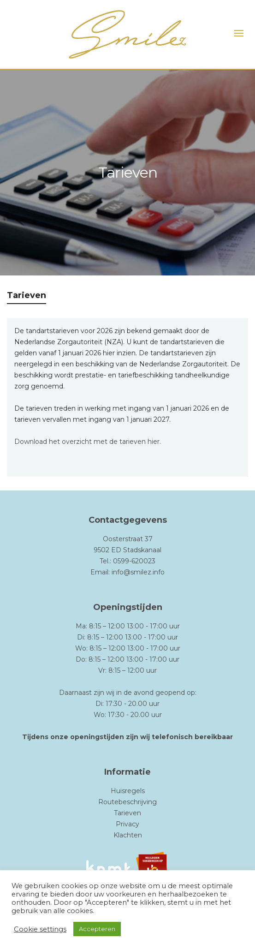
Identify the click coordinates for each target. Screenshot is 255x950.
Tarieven (127, 813)
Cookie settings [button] (40, 929)
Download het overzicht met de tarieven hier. (87, 441)
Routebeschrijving (127, 802)
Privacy (127, 824)
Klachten (127, 835)
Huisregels (128, 791)
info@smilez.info (138, 572)
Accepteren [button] (97, 928)
